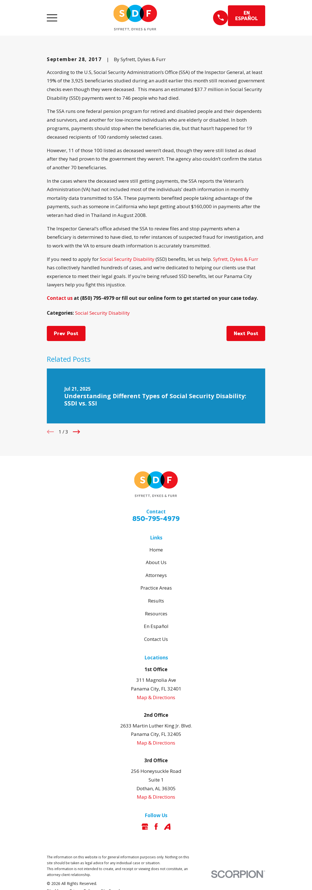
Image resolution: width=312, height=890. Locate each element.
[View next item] (76, 431)
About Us (156, 562)
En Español (156, 626)
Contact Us (156, 639)
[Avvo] (167, 826)
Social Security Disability (127, 259)
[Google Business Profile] (145, 826)
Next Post (246, 333)
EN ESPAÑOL (246, 15)
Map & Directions (156, 697)
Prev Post (66, 333)
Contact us (60, 298)
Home (156, 549)
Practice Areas (156, 588)
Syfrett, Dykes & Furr (235, 259)
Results (156, 600)
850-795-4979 (156, 519)
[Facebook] (156, 826)
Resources (156, 613)
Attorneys (156, 575)
